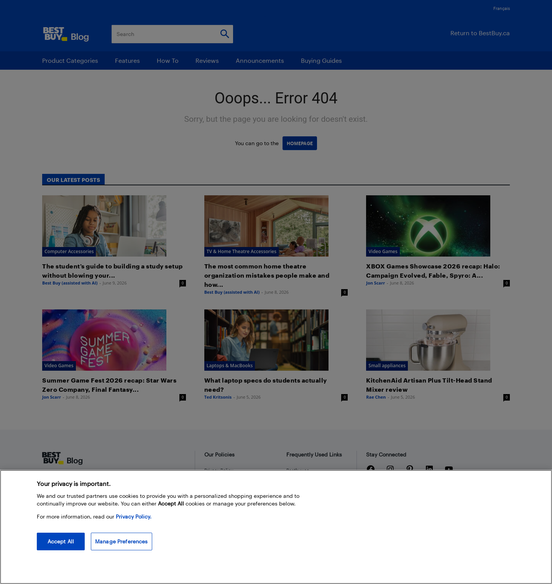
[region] (276, 527)
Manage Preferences (121, 541)
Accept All (61, 541)
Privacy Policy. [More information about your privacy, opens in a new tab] (133, 516)
